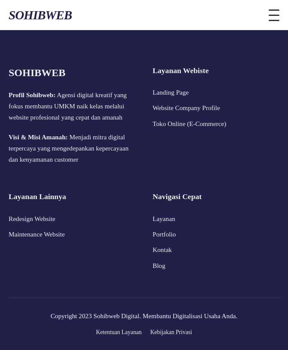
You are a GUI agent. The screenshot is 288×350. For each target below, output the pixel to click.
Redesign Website (32, 218)
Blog (159, 265)
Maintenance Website (37, 234)
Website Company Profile (186, 107)
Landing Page (171, 92)
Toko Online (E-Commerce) (189, 123)
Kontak (162, 249)
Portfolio (164, 234)
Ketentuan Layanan (119, 332)
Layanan (164, 218)
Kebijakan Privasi (171, 332)
